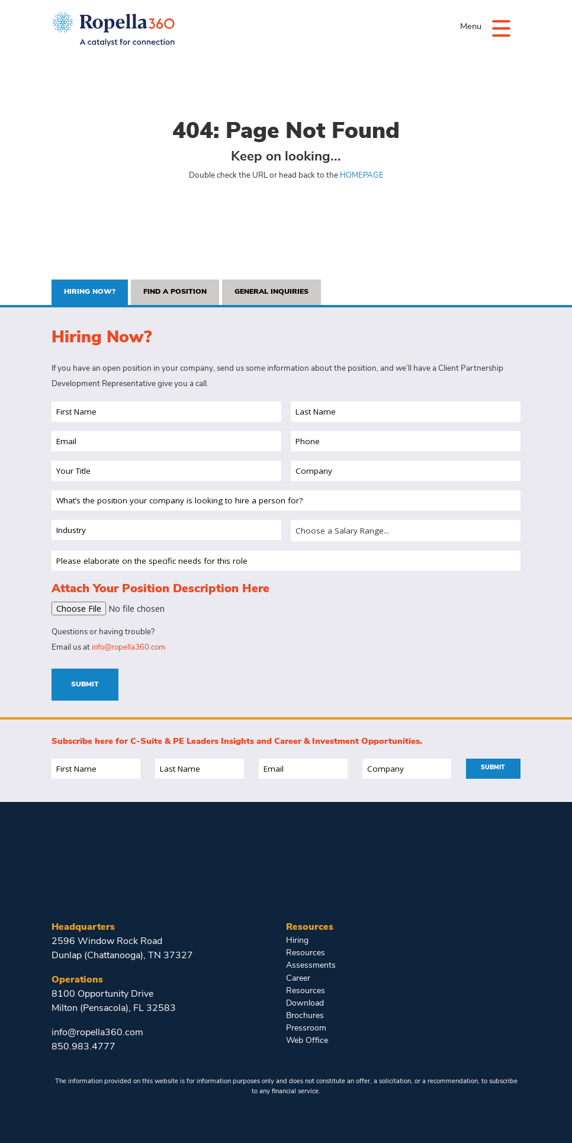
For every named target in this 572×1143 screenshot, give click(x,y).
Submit (85, 684)
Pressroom (305, 1024)
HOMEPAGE (361, 175)
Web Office (306, 1036)
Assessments (309, 964)
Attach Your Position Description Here (160, 590)
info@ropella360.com (130, 648)
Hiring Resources (304, 946)
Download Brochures (304, 1006)
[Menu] (500, 28)
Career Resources (304, 982)
